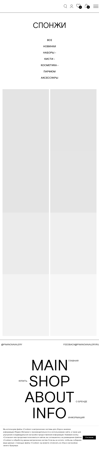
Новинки (49, 46)
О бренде (81, 401)
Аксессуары (49, 78)
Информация (76, 417)
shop (49, 382)
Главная (73, 360)
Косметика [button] (49, 65)
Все (49, 40)
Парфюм (50, 71)
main (49, 366)
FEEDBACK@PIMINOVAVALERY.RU (81, 344)
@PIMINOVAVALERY (11, 344)
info (49, 414)
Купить (23, 381)
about (49, 398)
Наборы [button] (48, 52)
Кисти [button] (48, 59)
